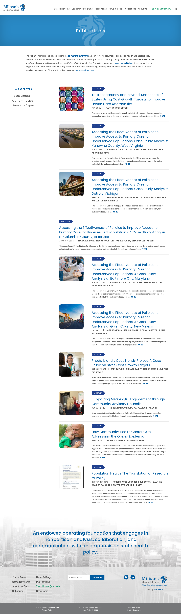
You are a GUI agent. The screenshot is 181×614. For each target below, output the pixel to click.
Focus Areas (101, 8)
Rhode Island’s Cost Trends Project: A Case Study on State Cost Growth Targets (126, 362)
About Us (142, 8)
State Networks (62, 8)
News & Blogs (115, 8)
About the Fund (20, 586)
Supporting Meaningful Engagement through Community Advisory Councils (128, 401)
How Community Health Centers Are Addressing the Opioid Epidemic (121, 434)
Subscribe (18, 590)
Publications (130, 8)
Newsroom (42, 590)
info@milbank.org (134, 610)
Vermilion (158, 589)
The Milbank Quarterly (160, 8)
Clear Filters (23, 89)
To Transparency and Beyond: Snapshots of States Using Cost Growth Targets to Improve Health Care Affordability (128, 99)
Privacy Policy (47, 610)
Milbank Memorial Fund (14, 7)
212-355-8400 (134, 607)
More (163, 116)
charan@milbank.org (84, 70)
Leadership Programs (82, 8)
